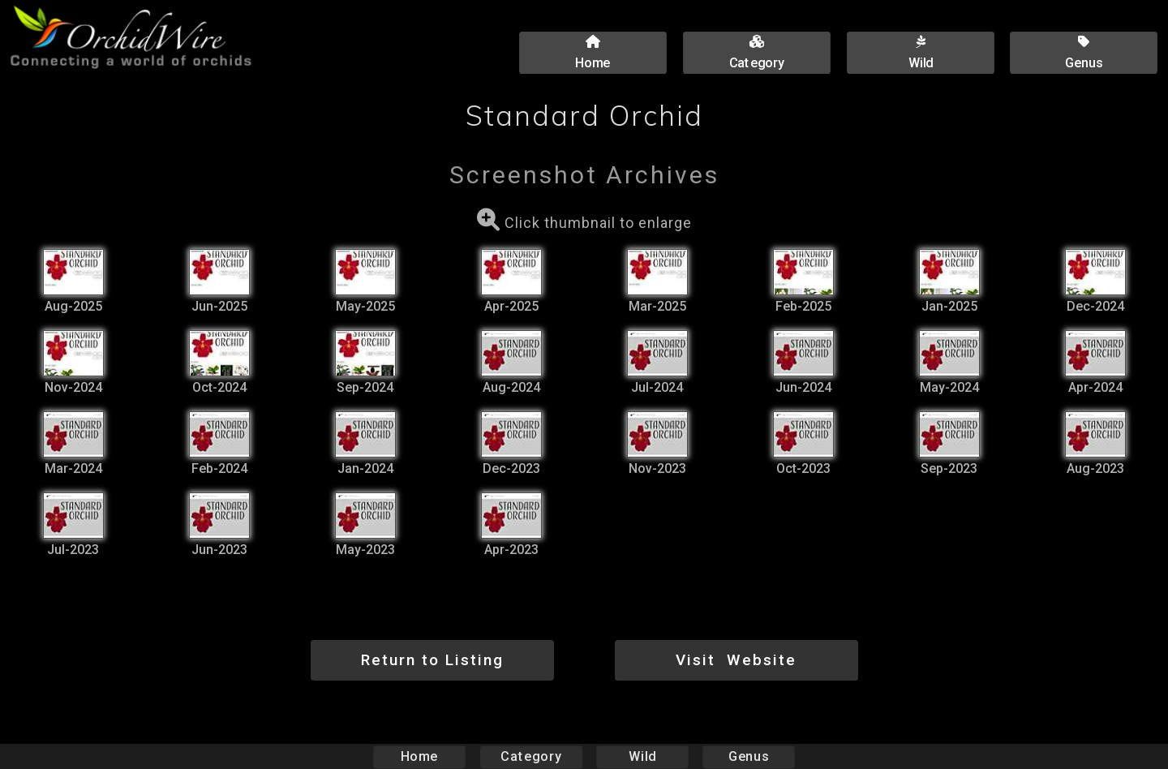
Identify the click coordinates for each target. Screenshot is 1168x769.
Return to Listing (432, 660)
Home (420, 756)
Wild (642, 756)
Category (531, 756)
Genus (748, 756)
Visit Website (736, 660)
